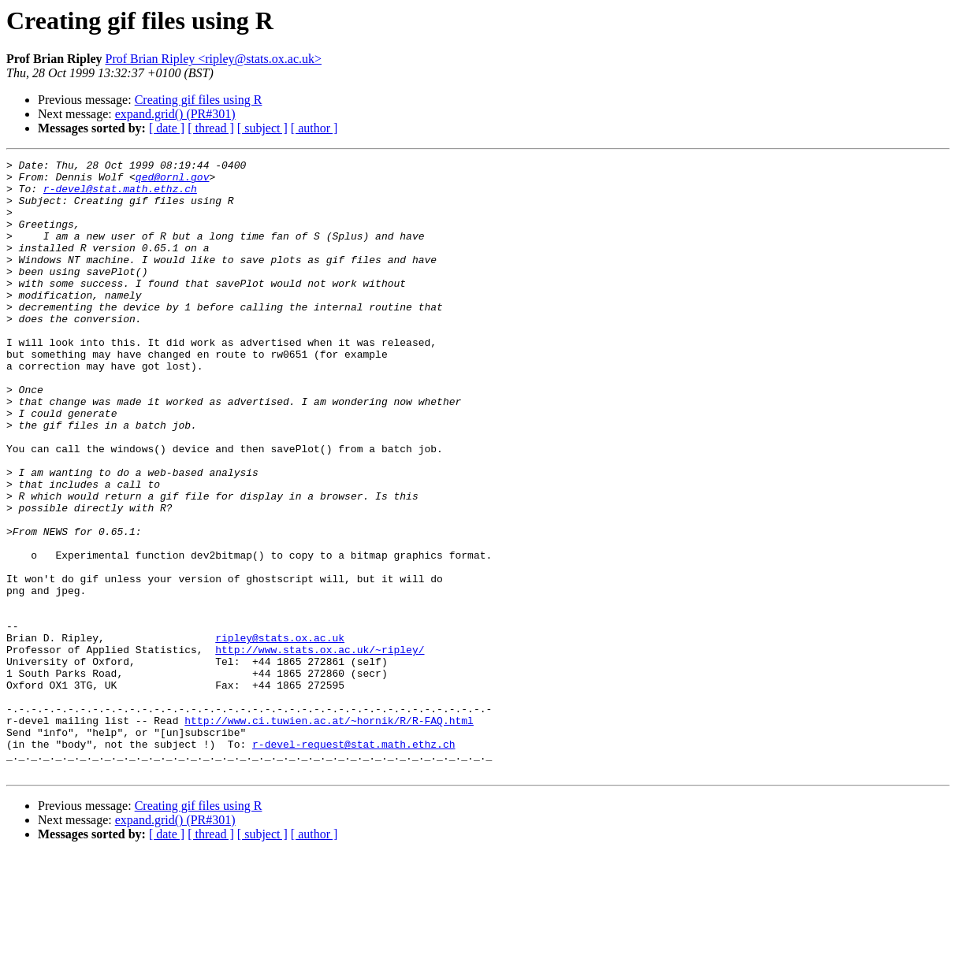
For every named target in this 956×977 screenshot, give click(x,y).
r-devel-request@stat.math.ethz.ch (353, 862)
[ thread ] (211, 128)
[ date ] (166, 128)
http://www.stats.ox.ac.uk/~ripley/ (319, 748)
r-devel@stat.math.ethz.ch (120, 195)
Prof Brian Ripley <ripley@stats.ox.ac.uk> (213, 58)
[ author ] (314, 128)
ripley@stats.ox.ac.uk (279, 734)
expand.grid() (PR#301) (175, 114)
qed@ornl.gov (173, 181)
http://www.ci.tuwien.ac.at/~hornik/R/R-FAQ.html (329, 834)
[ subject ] (262, 128)
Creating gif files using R (198, 99)
